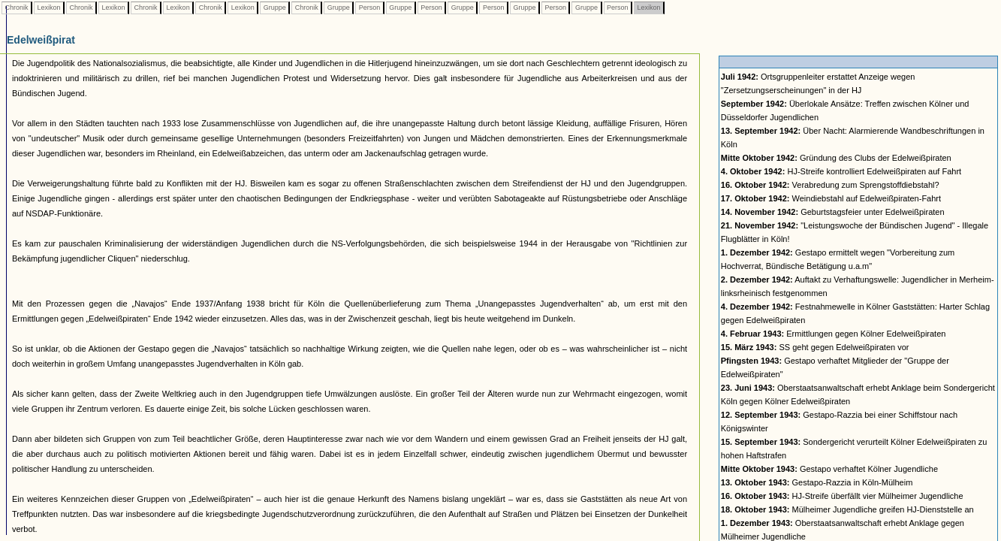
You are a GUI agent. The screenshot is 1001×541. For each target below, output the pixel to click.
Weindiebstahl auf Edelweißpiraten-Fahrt (831, 198)
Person (369, 7)
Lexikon (48, 7)
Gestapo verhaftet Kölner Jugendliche (829, 468)
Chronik (16, 7)
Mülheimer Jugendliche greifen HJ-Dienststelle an (847, 509)
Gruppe (274, 7)
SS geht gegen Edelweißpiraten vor (815, 347)
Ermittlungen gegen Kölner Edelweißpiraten (833, 333)
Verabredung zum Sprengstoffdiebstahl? (830, 184)
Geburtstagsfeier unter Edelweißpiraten (833, 211)
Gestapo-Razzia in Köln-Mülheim (817, 482)
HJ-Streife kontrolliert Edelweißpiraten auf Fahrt (841, 171)
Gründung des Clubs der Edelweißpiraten (836, 157)
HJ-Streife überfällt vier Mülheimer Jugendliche (842, 495)
